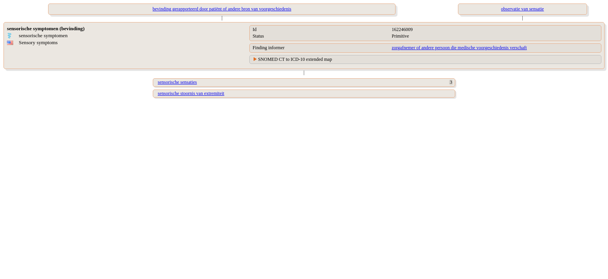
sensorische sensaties (177, 82)
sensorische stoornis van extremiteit (191, 93)
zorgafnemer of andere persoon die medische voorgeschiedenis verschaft (459, 47)
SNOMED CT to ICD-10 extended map (295, 59)
